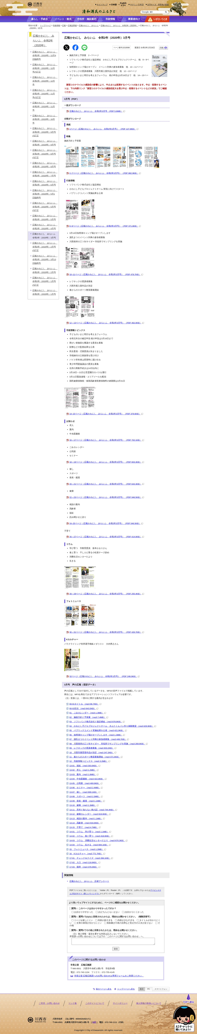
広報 (64, 25)
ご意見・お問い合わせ (49, 1003)
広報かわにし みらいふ (89, 25)
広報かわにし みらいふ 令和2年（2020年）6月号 (45, 183)
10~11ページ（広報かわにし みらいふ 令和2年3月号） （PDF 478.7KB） (106, 274)
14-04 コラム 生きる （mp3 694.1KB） (90, 845)
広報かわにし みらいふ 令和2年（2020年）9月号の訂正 (45, 132)
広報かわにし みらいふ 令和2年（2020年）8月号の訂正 (45, 154)
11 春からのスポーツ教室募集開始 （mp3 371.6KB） (96, 757)
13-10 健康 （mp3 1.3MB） (84, 805)
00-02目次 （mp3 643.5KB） (83, 708)
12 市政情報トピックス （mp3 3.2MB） (89, 761)
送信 (116, 949)
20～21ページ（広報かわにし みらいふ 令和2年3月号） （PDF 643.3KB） (106, 484)
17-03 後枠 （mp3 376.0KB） (85, 867)
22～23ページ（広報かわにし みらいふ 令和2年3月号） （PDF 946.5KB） (106, 497)
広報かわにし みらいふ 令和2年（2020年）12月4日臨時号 (45, 55)
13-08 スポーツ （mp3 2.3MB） (86, 796)
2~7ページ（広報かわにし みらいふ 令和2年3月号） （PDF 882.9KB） (105, 173)
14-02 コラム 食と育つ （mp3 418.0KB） (91, 836)
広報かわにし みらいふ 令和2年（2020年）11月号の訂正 (45, 94)
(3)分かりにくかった (134, 912)
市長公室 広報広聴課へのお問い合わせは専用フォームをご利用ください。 (109, 976)
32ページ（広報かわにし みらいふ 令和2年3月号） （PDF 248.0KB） (104, 676)
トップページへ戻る (126, 989)
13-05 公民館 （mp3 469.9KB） (86, 783)
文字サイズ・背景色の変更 (158, 5)
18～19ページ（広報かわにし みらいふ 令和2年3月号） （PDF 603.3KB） (106, 462)
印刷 (161, 48)
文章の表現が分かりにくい (89, 923)
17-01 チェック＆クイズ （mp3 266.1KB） (91, 858)
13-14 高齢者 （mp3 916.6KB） (86, 823)
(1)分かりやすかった (83, 912)
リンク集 (72, 1003)
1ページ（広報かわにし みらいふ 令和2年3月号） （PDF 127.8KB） (104, 129)
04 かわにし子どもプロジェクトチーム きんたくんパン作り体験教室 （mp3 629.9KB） (112, 726)
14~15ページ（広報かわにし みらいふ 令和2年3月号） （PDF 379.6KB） (106, 414)
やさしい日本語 (137, 4)
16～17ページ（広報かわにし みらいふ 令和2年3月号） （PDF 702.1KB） (106, 440)
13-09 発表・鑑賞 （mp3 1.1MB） (87, 801)
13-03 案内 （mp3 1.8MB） (84, 774)
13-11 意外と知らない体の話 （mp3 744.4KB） (93, 810)
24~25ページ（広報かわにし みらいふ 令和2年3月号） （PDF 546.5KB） (106, 523)
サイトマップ (102, 5)
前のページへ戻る (103, 989)
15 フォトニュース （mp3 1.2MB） (87, 849)
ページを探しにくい (83, 920)
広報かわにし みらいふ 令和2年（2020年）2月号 (45, 270)
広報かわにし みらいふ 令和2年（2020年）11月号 (45, 106)
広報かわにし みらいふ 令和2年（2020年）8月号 (45, 165)
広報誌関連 (72, 25)
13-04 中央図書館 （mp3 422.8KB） (88, 779)
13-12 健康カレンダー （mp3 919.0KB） (90, 814)
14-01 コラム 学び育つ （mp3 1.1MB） (90, 832)
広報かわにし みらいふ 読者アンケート (89, 881)
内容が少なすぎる (126, 920)
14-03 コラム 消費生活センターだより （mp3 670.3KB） (98, 840)
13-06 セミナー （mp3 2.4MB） (86, 788)
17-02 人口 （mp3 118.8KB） (85, 862)
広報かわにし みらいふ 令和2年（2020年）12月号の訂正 (45, 68)
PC (148, 989)
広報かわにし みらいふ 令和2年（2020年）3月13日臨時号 (45, 259)
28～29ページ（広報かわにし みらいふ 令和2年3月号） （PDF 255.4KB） (106, 594)
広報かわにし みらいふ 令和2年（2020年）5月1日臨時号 (45, 194)
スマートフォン (161, 989)
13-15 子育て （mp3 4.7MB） (85, 827)
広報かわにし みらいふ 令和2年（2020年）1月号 (45, 292)
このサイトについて (94, 1003)
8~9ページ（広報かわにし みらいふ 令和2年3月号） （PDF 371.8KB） (105, 226)
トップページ (45, 25)
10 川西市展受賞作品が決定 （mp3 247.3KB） (92, 752)
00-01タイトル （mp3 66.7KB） (85, 704)
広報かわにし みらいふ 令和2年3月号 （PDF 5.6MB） (97, 111)
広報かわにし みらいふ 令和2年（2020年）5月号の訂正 (45, 206)
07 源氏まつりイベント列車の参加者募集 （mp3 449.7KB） (99, 739)
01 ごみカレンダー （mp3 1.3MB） (87, 713)
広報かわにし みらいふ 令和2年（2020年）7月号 (45, 174)
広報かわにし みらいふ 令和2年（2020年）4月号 (45, 227)
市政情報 (56, 25)
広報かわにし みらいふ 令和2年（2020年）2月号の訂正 (45, 247)
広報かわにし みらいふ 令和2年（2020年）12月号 (45, 81)
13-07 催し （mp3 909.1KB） (85, 792)
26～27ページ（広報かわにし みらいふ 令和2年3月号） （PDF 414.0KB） (106, 537)
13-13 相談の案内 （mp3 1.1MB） (87, 818)
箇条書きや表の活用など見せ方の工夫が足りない (130, 923)
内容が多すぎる (105, 920)
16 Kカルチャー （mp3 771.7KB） (87, 854)
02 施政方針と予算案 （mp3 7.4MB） (88, 717)
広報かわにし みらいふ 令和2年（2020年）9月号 (45, 143)
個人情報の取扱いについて (148, 1003)
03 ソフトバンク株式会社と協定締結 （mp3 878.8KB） (97, 721)
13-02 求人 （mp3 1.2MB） (84, 770)
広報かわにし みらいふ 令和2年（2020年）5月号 (45, 217)
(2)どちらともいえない (109, 912)
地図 (94, 1022)
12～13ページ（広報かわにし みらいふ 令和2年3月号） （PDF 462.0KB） (106, 323)
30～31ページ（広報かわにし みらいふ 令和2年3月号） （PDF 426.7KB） (106, 632)
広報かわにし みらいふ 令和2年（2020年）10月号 (45, 119)
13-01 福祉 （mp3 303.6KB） (85, 766)
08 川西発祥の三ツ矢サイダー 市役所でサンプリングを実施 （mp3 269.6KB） (108, 744)
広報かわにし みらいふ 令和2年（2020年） (119, 25)
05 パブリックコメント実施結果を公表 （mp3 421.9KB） (98, 730)
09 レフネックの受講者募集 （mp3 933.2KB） (92, 748)
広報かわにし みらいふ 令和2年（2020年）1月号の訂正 (45, 281)
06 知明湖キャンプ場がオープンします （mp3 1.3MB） (97, 735)
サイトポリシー (120, 1003)
